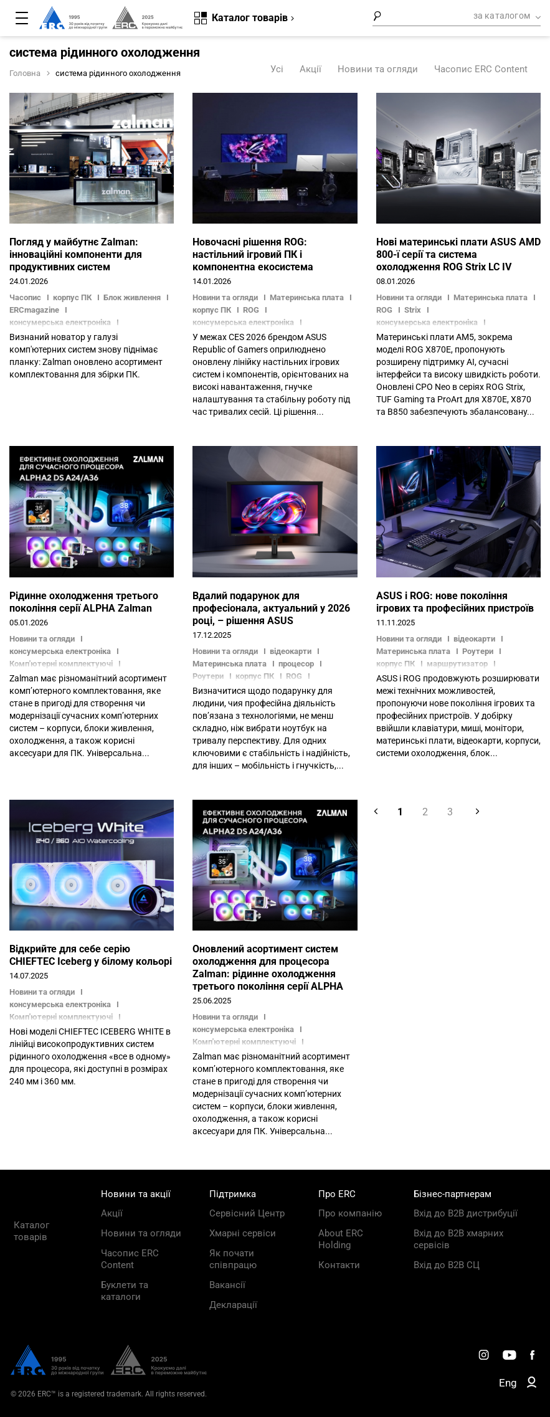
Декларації (233, 1304)
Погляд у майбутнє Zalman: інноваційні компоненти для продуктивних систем (75, 254)
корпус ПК (72, 297)
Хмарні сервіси (242, 1233)
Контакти (339, 1265)
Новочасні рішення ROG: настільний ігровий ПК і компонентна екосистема (252, 254)
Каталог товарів (31, 1231)
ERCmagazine (34, 310)
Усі (276, 69)
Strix (412, 310)
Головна (24, 73)
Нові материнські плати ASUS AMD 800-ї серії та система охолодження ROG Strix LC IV (458, 254)
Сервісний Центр (247, 1213)
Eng (508, 1383)
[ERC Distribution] (109, 1372)
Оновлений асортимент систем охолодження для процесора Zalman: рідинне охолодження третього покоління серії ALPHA (267, 967)
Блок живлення (132, 297)
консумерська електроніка (60, 651)
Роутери (477, 651)
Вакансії (227, 1285)
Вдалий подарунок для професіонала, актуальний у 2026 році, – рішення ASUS (271, 608)
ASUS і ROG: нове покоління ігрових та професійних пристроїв (455, 602)
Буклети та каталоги (124, 1290)
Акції (310, 69)
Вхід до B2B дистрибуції (466, 1213)
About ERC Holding (340, 1239)
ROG (251, 310)
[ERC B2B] (531, 1385)
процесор (296, 663)
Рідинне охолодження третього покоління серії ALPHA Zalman (83, 602)
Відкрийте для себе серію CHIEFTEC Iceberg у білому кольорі (90, 955)
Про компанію (350, 1213)
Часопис (26, 297)
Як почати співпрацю (233, 1259)
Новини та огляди (378, 69)
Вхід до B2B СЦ (447, 1265)
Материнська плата (307, 297)
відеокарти (290, 651)
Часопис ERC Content (481, 69)
